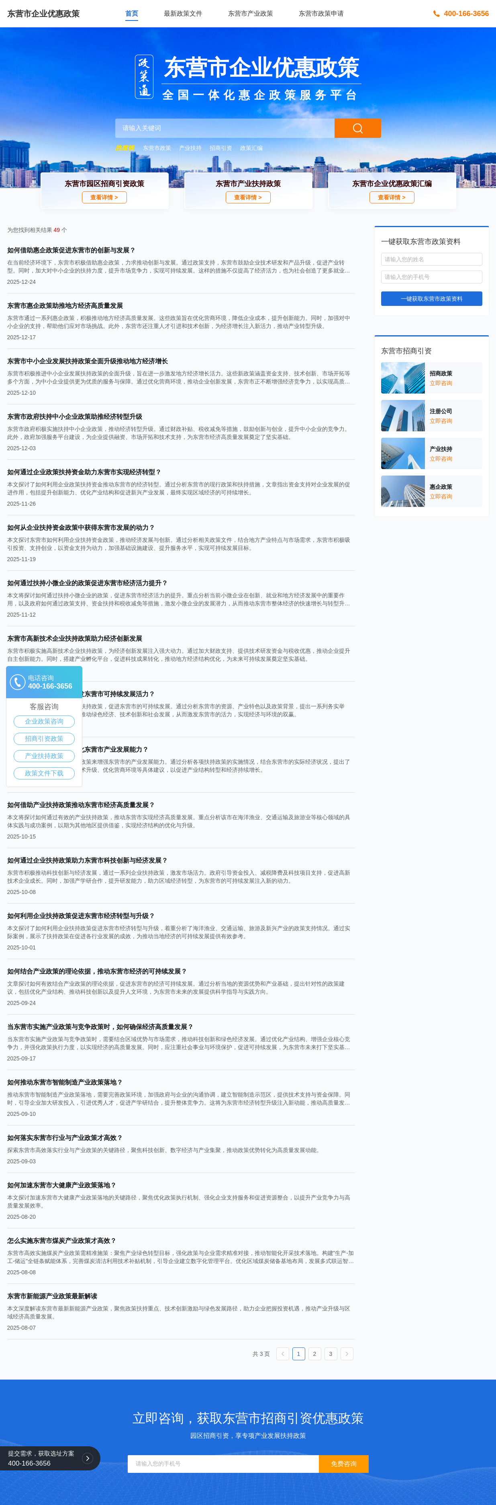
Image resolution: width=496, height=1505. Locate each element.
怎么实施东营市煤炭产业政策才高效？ (61, 1240)
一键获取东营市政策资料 (432, 298)
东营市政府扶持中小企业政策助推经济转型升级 (74, 416)
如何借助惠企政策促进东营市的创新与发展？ (71, 250)
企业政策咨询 (44, 721)
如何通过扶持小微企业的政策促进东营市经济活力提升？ (87, 583)
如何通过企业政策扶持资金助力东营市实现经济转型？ (84, 472)
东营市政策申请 (321, 13)
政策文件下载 (44, 773)
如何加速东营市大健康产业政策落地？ (61, 1185)
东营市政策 (157, 148)
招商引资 (221, 148)
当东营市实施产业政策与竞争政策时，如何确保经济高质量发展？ (100, 1026)
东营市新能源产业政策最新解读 (52, 1296)
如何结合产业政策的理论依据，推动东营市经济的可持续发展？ (97, 971)
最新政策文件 (183, 13)
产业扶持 (190, 148)
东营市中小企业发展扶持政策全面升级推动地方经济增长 (87, 361)
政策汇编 (251, 148)
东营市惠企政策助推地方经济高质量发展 (65, 305)
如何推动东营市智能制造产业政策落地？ (65, 1082)
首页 (131, 13)
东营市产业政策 (250, 13)
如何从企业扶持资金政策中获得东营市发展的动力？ (81, 527)
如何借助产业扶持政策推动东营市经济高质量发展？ (81, 805)
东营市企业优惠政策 (43, 13)
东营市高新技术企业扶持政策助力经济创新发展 (74, 638)
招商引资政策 (44, 738)
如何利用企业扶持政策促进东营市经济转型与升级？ (81, 915)
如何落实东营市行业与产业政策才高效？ (65, 1137)
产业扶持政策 (44, 755)
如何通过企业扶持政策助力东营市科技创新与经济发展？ (87, 860)
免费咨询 (344, 1463)
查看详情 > (104, 197)
